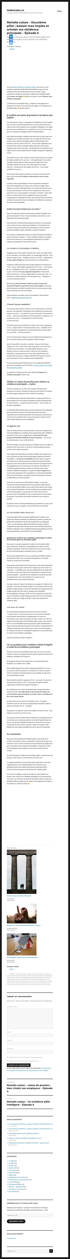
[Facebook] (11, 39)
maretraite (42, 981)
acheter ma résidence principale (19, 975)
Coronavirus (13, 1170)
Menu (59, 11)
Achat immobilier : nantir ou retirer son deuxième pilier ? (22, 957)
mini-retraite (48, 981)
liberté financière (26, 981)
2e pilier (29, 974)
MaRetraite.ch (15, 10)
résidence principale (16, 984)
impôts (47, 979)
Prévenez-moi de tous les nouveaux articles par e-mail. (24, 1061)
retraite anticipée (40, 984)
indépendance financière (14, 981)
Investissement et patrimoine (18, 1180)
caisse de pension (47, 975)
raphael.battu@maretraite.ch (21, 297)
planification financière (27, 982)
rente (8, 984)
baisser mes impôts (36, 975)
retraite (33, 984)
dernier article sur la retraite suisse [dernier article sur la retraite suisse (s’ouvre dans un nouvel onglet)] (23, 87)
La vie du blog (13, 1182)
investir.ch (12, 1238)
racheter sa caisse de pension (42, 982)
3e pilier (11, 1165)
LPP (32, 981)
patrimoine (10, 982)
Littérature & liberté (15, 1184)
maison (36, 981)
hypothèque (41, 979)
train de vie (48, 984)
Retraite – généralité (16, 1187)
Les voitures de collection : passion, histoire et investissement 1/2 (31, 1129)
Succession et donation (16, 1189)
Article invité (13, 1168)
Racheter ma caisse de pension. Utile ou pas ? (19, 896)
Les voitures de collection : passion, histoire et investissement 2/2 (31, 1124)
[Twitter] (11, 43)
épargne (13, 979)
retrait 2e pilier (26, 984)
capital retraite (15, 977)
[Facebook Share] (8, 49)
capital (9, 977)
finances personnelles (22, 979)
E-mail (9, 1040)
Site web (10, 1048)
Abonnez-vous (16, 1221)
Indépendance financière (17, 1177)
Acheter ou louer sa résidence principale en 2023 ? (25, 1138)
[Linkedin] (11, 36)
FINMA (31, 979)
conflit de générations (26, 977)
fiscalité (35, 979)
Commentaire (12, 1007)
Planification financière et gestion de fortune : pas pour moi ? (29, 1143)
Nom (9, 1032)
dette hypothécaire (37, 977)
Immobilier (35, 974)
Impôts (41, 974)
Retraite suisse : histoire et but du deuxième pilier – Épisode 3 (23, 925)
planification (17, 982)
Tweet (11, 49)
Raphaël (11, 974)
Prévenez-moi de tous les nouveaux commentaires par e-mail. (26, 1057)
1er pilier (11, 1161)
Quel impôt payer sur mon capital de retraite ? (24, 1133)
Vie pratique (13, 1191)
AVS (30, 975)
